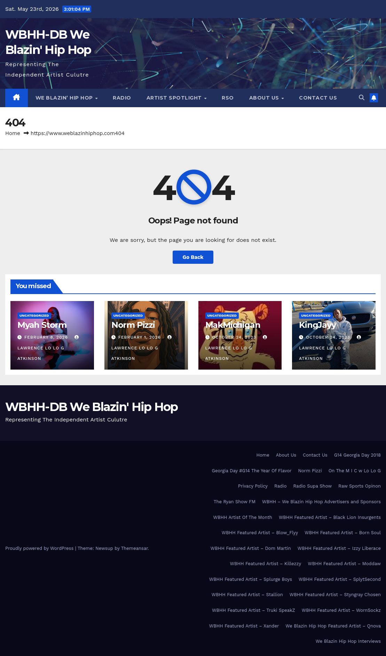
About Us (265, 98)
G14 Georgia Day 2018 (357, 455)
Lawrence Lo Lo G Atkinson (48, 348)
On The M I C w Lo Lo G (355, 470)
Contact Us (318, 98)
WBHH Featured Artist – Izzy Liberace (339, 548)
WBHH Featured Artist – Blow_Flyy (260, 532)
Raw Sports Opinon (359, 486)
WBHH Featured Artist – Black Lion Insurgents (330, 517)
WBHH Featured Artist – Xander (244, 626)
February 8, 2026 (47, 337)
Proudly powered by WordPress (40, 548)
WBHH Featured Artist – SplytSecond (340, 579)
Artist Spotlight (175, 98)
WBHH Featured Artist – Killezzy (265, 563)
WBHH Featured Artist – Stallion (247, 594)
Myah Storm (41, 325)
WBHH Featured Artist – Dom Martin (251, 548)
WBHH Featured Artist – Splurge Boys (250, 579)
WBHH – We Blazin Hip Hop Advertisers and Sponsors (321, 501)
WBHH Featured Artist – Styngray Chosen (335, 594)
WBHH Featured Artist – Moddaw (344, 563)
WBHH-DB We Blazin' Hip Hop (91, 407)
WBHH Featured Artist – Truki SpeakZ (253, 610)
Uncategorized (34, 315)
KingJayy (317, 325)
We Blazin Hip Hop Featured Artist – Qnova (333, 626)
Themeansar (134, 548)
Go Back (193, 257)
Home (12, 133)
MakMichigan (232, 325)
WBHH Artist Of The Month (242, 517)
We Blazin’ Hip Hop (65, 98)
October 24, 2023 (235, 337)
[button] (361, 97)
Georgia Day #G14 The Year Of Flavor (252, 470)
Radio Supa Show (312, 486)
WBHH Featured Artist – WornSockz (341, 610)
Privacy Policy (253, 486)
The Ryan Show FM (234, 501)
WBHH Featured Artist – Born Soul (343, 532)
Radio (122, 98)
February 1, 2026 (140, 337)
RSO (228, 98)
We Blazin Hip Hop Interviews (348, 641)
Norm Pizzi (133, 325)
